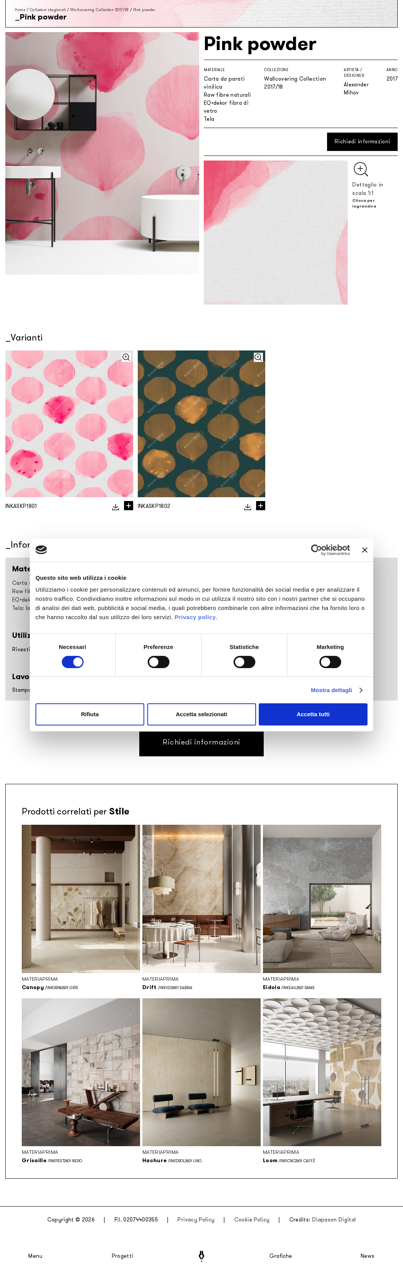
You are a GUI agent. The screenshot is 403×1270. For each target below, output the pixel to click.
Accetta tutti (313, 714)
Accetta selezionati (201, 714)
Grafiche (280, 1256)
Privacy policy (195, 617)
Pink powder (144, 9)
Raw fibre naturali (227, 95)
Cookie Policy (252, 1219)
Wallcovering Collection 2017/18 (99, 9)
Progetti (123, 1256)
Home (20, 9)
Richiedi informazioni (362, 141)
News (368, 1256)
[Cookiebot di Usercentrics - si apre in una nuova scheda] (316, 550)
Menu (35, 1256)
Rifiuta (90, 714)
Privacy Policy (195, 1219)
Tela (209, 119)
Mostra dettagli (331, 690)
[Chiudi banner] (365, 550)
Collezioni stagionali (48, 9)
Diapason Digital (334, 1219)
